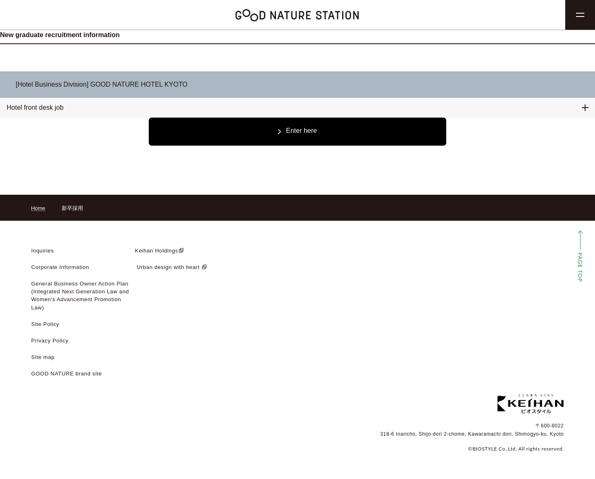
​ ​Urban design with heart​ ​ (168, 267)
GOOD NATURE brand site (66, 373)
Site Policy (45, 324)
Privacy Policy (50, 340)
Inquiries (42, 251)
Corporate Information (60, 267)
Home (38, 208)
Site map (43, 357)
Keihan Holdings (156, 251)
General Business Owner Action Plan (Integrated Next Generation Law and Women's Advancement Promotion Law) (80, 295)
